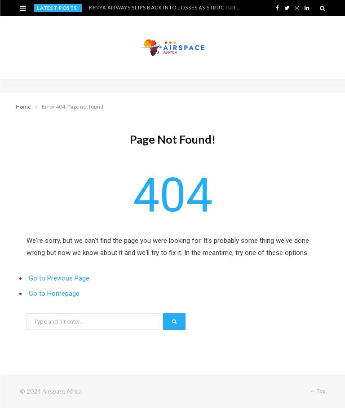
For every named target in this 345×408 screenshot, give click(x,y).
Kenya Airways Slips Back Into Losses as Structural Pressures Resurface (167, 7)
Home (23, 106)
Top (318, 390)
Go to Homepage (54, 294)
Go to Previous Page (59, 278)
